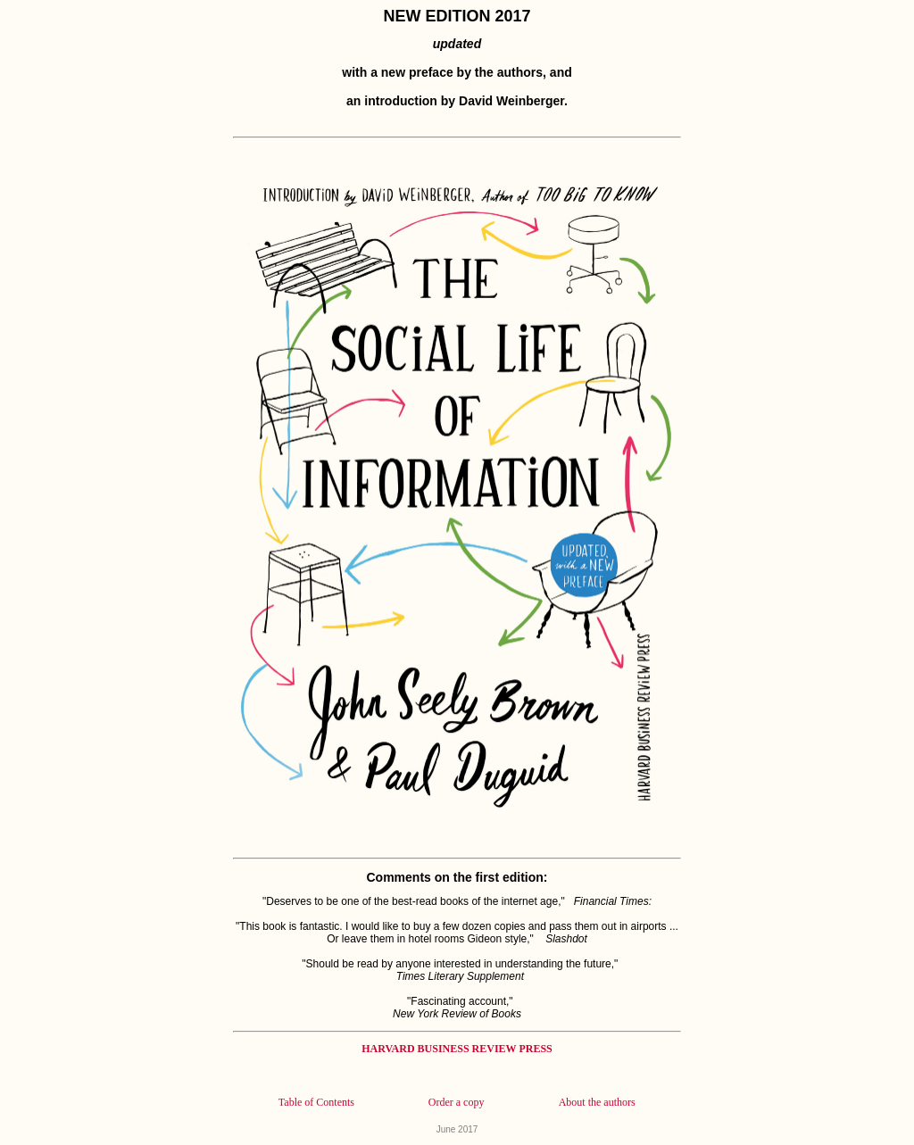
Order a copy (456, 1102)
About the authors (597, 1102)
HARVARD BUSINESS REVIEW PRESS (457, 1048)
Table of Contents (316, 1102)
